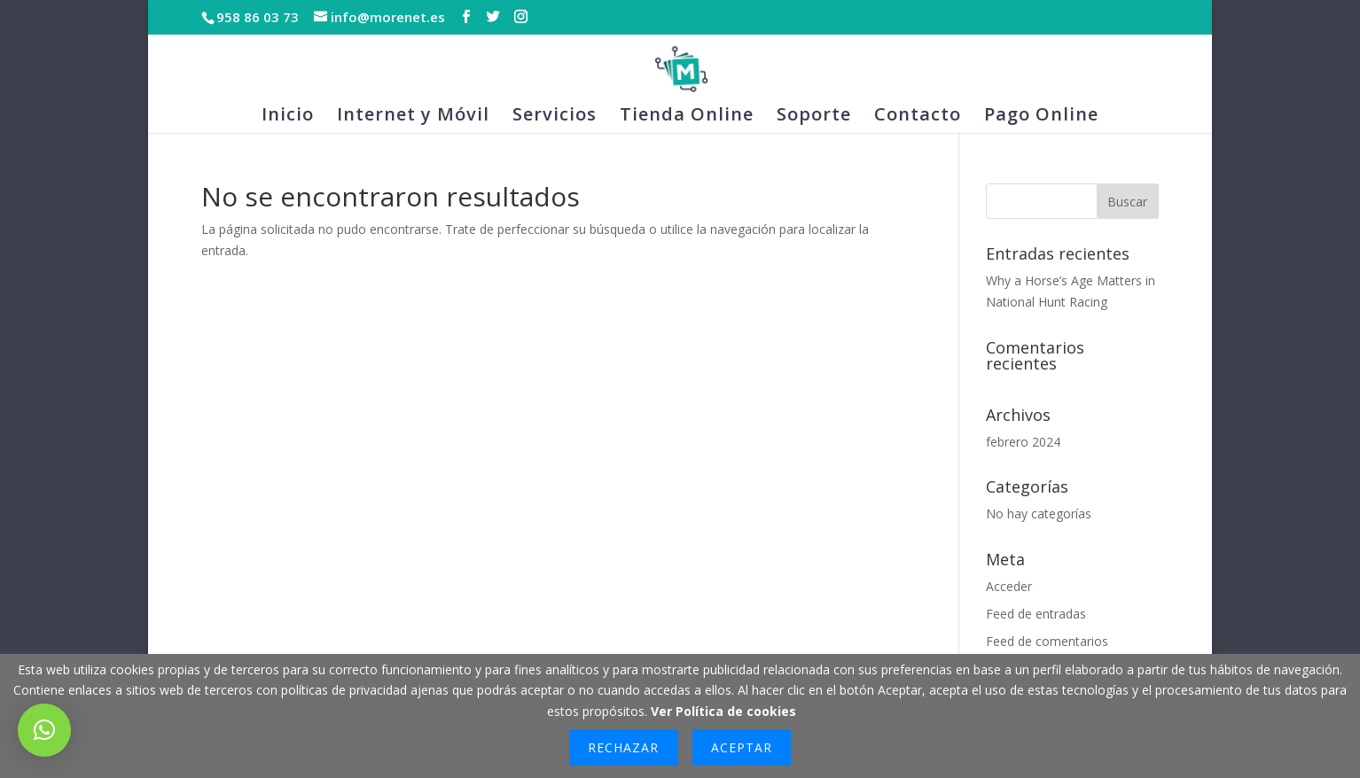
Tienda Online (687, 117)
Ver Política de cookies (723, 711)
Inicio (288, 117)
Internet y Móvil (413, 117)
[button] (44, 730)
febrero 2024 (1023, 441)
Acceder (1009, 586)
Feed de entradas (1036, 613)
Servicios (554, 117)
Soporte (814, 117)
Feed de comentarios (1047, 641)
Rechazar (623, 747)
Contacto (917, 117)
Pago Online (1041, 117)
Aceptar (741, 747)
